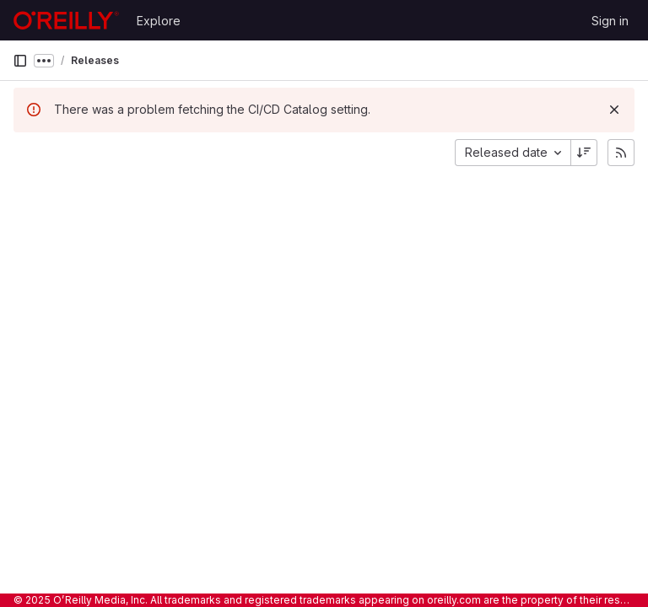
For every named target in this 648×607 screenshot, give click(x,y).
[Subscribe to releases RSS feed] (621, 152)
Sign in (610, 20)
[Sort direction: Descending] (583, 152)
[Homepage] (66, 20)
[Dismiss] (614, 109)
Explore (159, 20)
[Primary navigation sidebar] (20, 60)
